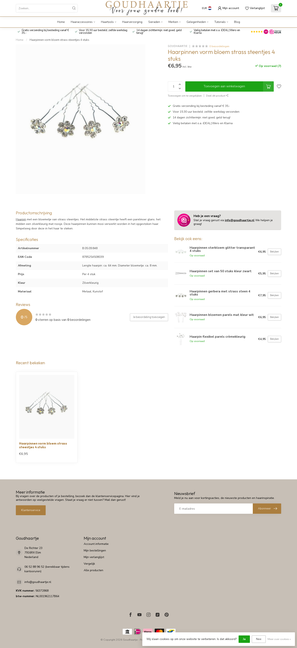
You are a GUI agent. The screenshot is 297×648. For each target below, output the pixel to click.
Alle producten (93, 570)
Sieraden (154, 22)
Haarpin (21, 219)
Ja (244, 639)
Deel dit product (217, 95)
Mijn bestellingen (95, 550)
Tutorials (220, 22)
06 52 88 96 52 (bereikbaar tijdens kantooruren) (47, 569)
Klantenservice (30, 510)
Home (61, 22)
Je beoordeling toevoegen (149, 317)
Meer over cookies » (279, 639)
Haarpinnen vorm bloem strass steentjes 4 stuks (59, 40)
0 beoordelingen (219, 46)
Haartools (107, 22)
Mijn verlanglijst (94, 557)
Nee (258, 639)
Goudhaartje (178, 46)
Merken (173, 22)
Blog (237, 22)
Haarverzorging (132, 22)
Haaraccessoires (82, 22)
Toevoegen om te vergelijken (185, 95)
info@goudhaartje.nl (239, 220)
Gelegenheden (196, 22)
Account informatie (96, 544)
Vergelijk (89, 564)
